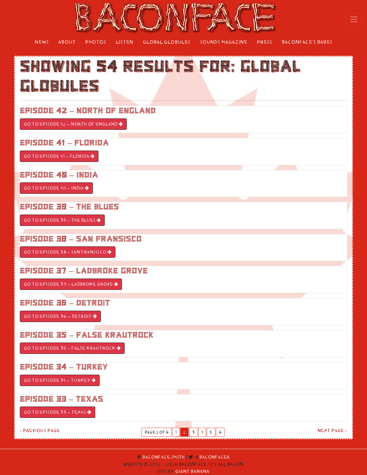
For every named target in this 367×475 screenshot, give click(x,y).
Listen (124, 42)
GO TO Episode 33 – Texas (57, 412)
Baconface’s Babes (307, 42)
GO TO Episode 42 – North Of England (73, 124)
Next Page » (332, 430)
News (41, 42)
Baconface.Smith (163, 457)
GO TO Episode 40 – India (56, 188)
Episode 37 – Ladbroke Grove (84, 270)
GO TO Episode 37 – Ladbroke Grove (71, 284)
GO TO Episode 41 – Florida (59, 156)
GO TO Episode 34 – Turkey (60, 380)
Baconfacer (214, 457)
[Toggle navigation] (354, 19)
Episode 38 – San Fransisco (81, 239)
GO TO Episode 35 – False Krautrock (72, 348)
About (67, 42)
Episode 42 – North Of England (88, 110)
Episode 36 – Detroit (65, 303)
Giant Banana (192, 471)
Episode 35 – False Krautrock (86, 335)
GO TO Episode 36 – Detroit (60, 316)
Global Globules (166, 42)
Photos (95, 42)
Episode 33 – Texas (61, 399)
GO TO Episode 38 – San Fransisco (68, 252)
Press (264, 42)
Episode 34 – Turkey (64, 366)
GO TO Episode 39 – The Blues (62, 220)
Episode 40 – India (59, 175)
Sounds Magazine (223, 42)
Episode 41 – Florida (64, 142)
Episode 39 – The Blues (69, 206)
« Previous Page (40, 430)
